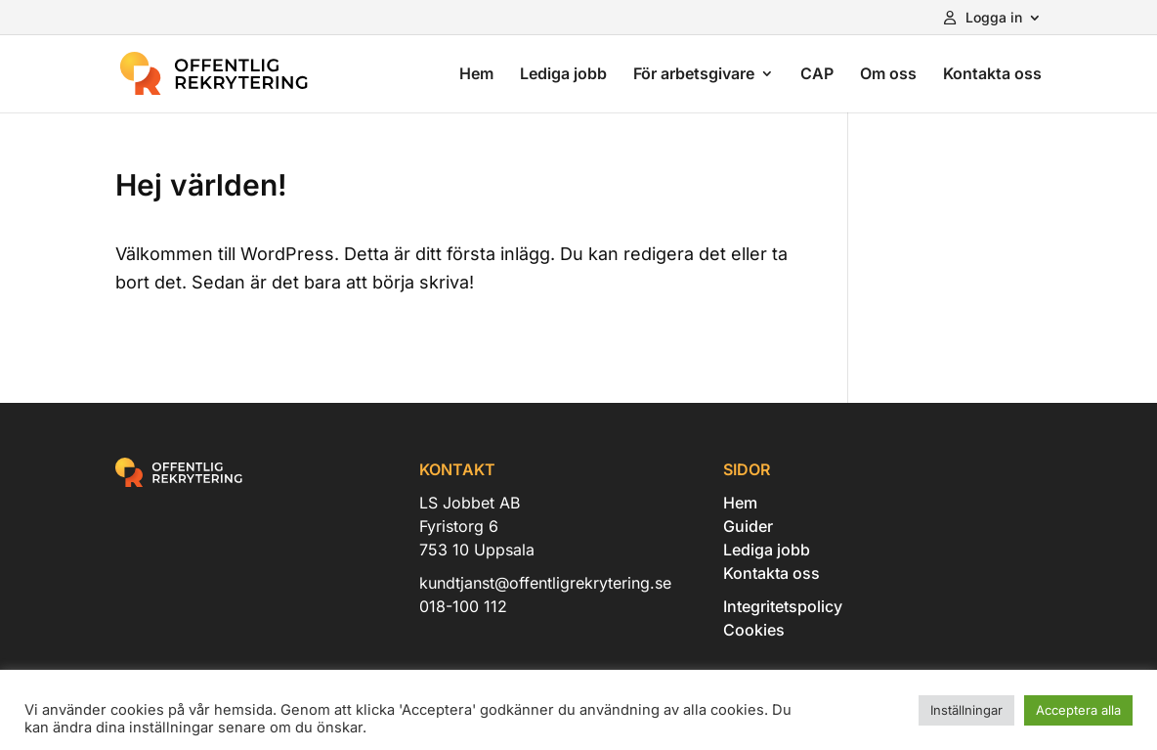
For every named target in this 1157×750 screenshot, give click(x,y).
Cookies (754, 630)
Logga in (983, 18)
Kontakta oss (992, 74)
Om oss (888, 74)
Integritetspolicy (782, 606)
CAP (817, 74)
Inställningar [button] (966, 710)
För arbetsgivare (693, 74)
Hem (476, 74)
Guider (748, 526)
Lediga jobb (563, 74)
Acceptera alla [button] (1078, 710)
